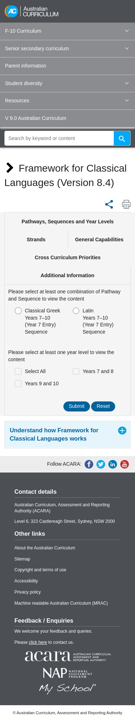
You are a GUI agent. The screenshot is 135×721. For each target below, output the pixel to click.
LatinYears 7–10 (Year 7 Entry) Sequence (93, 321)
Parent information (25, 66)
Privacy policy (27, 592)
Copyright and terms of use (40, 569)
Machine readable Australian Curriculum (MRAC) (61, 603)
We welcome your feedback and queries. (53, 631)
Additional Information (67, 275)
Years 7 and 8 (93, 371)
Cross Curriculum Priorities (68, 257)
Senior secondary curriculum (67, 48)
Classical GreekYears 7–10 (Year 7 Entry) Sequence (37, 321)
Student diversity (67, 83)
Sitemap (22, 559)
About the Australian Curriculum (44, 547)
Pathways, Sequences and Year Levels (68, 221)
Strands (36, 239)
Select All (30, 371)
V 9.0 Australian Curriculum (35, 118)
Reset (103, 406)
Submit (77, 406)
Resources (67, 100)
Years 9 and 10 (37, 383)
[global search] (67, 138)
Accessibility (26, 580)
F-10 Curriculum (67, 31)
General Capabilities (99, 239)
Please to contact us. (44, 642)
